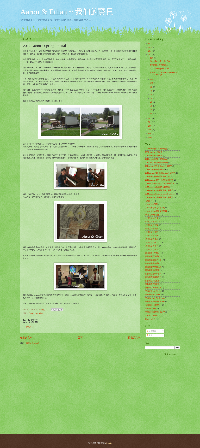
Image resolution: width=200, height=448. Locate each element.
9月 (151, 87)
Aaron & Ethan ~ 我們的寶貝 (66, 12)
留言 (149, 335)
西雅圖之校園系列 (152, 263)
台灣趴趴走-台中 (151, 218)
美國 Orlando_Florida (153, 295)
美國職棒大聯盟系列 (153, 305)
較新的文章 (26, 337)
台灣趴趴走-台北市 (152, 222)
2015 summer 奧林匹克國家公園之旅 (159, 197)
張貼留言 (29, 327)
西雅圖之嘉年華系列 (153, 274)
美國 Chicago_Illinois (153, 291)
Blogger (109, 443)
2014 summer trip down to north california (160, 194)
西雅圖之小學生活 (152, 253)
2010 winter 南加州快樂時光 (156, 159)
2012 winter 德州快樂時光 (155, 169)
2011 (150, 118)
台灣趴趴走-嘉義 (151, 249)
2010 (150, 122)
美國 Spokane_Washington (155, 298)
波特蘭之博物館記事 (153, 288)
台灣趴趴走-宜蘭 (151, 225)
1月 (151, 114)
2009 (150, 126)
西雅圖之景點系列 (152, 270)
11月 (152, 79)
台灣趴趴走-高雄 (151, 239)
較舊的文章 (134, 337)
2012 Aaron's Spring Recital (159, 69)
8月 (151, 91)
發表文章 (151, 331)
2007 (150, 133)
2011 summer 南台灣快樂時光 (156, 163)
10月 (152, 83)
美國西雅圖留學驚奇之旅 (155, 302)
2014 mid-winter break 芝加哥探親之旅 (159, 183)
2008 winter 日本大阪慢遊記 (156, 149)
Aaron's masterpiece (36, 313)
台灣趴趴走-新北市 (152, 242)
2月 (151, 110)
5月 (151, 98)
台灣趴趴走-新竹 (151, 246)
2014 (150, 47)
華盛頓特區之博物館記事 (155, 312)
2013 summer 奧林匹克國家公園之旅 (159, 180)
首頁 (80, 337)
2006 (150, 137)
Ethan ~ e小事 (150, 319)
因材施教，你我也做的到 (159, 65)
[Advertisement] (155, 391)
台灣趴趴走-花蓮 (151, 229)
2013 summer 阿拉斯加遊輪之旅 (157, 176)
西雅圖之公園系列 (152, 256)
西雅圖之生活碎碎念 (153, 260)
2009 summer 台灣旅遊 (153, 152)
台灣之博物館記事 (152, 215)
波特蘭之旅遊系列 (152, 284)
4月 (151, 102)
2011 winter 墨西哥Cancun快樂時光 (158, 166)
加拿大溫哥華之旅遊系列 (155, 208)
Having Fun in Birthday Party (160, 61)
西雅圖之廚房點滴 (152, 281)
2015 (150, 43)
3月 (151, 106)
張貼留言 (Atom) (32, 343)
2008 (150, 130)
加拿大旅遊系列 (151, 204)
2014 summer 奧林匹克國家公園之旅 (159, 190)
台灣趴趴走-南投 (151, 232)
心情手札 (148, 201)
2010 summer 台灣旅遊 (153, 156)
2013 (150, 51)
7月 (151, 95)
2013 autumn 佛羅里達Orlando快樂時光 (160, 173)
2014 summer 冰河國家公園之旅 (157, 187)
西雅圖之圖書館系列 (153, 277)
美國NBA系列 (150, 308)
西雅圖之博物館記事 (153, 267)
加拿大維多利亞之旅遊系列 (156, 211)
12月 (152, 58)
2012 (150, 55)
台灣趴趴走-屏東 (151, 236)
